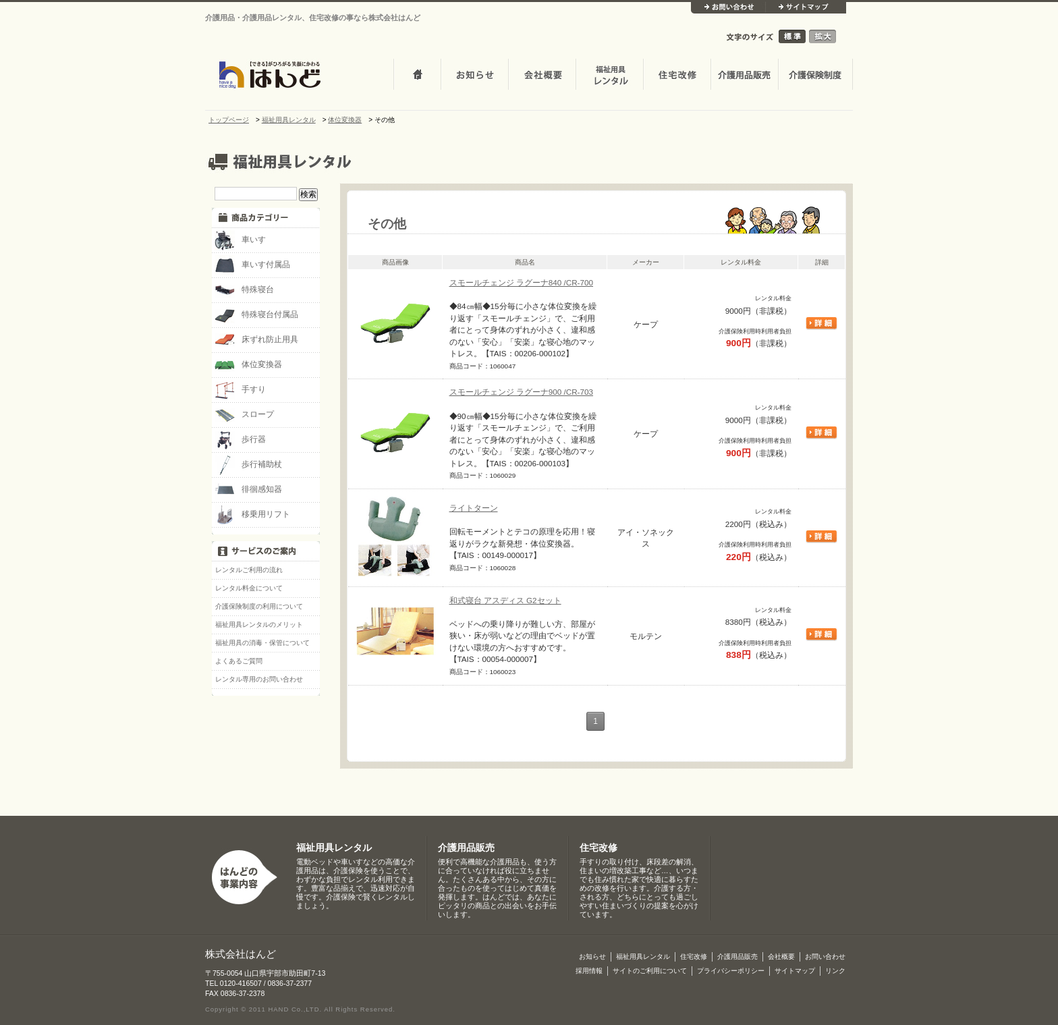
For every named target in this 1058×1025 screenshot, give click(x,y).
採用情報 (589, 970)
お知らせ (474, 75)
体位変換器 (248, 365)
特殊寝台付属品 (256, 315)
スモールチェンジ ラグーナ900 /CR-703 (521, 391)
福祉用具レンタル (334, 848)
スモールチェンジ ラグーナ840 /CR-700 (521, 282)
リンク (835, 970)
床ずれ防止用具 (256, 340)
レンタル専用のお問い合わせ (259, 679)
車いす (240, 240)
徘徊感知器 (248, 490)
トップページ (417, 75)
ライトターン (473, 507)
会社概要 (542, 75)
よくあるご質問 (238, 661)
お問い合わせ (728, 7)
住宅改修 (677, 75)
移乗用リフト (252, 515)
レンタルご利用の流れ (249, 570)
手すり (240, 390)
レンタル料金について (249, 588)
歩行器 (240, 440)
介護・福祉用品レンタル (609, 75)
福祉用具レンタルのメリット (259, 624)
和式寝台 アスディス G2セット (505, 600)
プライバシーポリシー (730, 970)
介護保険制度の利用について (259, 606)
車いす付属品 (252, 265)
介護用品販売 (744, 75)
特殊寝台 (244, 290)
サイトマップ (805, 7)
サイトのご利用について (650, 970)
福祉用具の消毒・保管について (262, 642)
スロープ (244, 415)
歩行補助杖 (248, 465)
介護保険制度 (815, 75)
